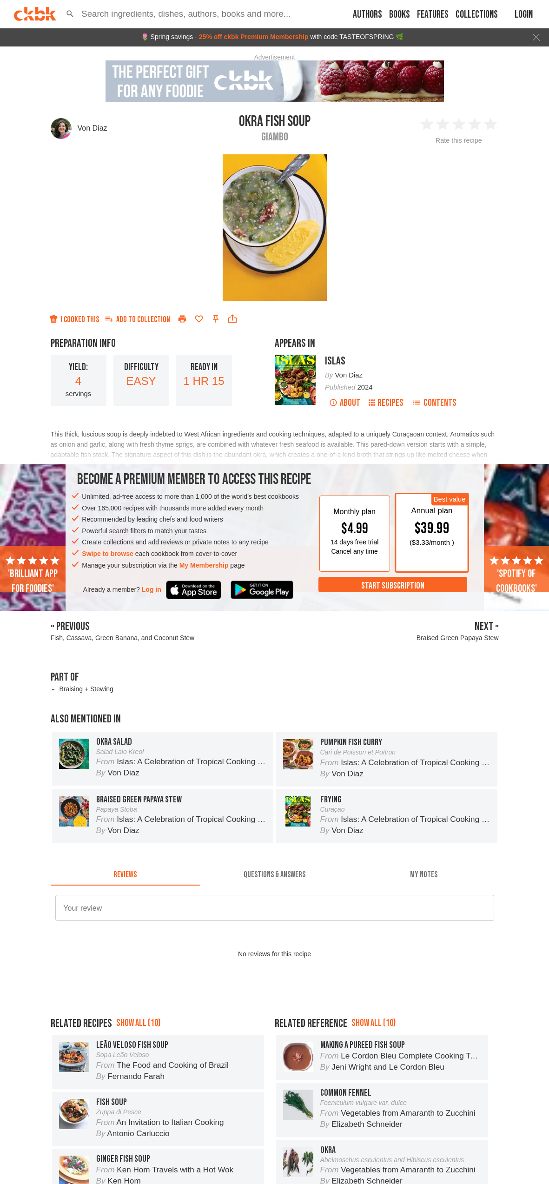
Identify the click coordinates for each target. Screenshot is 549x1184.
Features (433, 14)
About (344, 403)
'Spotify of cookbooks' (516, 575)
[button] (70, 14)
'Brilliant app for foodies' (32, 575)
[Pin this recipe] (215, 319)
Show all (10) (138, 1023)
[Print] (182, 319)
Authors (367, 14)
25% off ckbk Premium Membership (254, 36)
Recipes (386, 403)
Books (399, 14)
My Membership (204, 565)
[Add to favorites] (199, 319)
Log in (151, 589)
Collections (477, 14)
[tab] (125, 874)
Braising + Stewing (86, 689)
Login (524, 14)
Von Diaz (92, 128)
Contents (434, 403)
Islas (335, 361)
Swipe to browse (107, 553)
